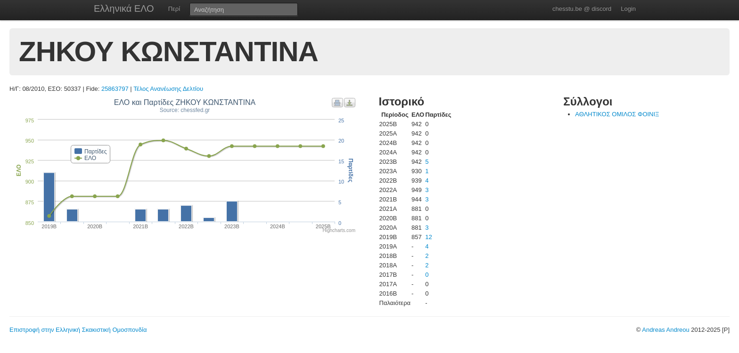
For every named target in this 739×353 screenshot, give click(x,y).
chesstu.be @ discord (581, 8)
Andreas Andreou (665, 329)
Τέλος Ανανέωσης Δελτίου (168, 88)
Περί (174, 8)
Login (628, 8)
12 (428, 237)
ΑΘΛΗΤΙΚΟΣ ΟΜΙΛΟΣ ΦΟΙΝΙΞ (617, 114)
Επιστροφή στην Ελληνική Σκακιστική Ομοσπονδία (78, 329)
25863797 (115, 88)
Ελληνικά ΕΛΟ (124, 8)
